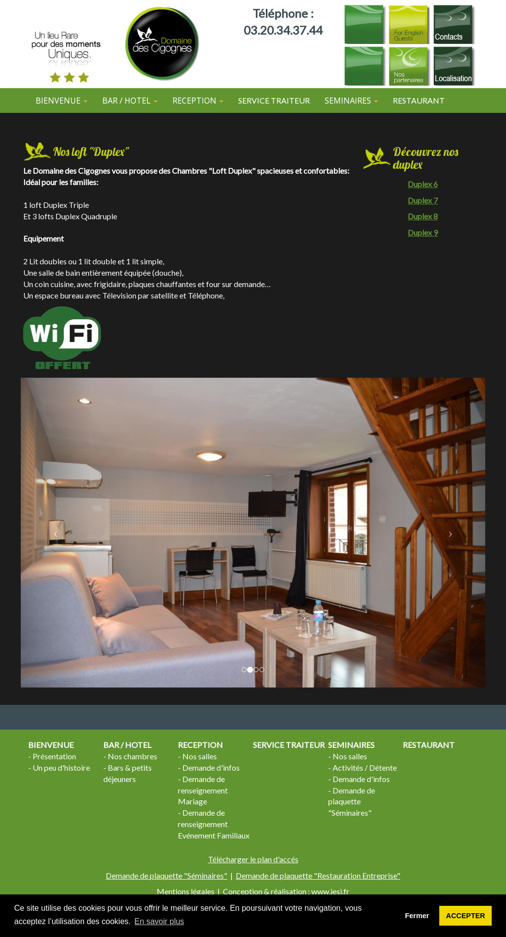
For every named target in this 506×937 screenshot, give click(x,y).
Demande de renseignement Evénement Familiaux (214, 824)
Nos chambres (132, 756)
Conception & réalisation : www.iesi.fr (286, 891)
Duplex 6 (423, 184)
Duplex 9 (423, 232)
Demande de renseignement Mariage (203, 790)
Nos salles (199, 756)
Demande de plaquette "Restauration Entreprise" (318, 875)
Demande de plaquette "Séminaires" (351, 802)
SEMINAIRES (351, 744)
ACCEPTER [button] (465, 916)
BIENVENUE (51, 744)
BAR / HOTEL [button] (130, 100)
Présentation (54, 756)
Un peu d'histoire (61, 767)
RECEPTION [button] (197, 100)
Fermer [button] (417, 916)
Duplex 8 (423, 216)
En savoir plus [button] (159, 921)
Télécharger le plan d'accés (253, 859)
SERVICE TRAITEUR (274, 100)
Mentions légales (185, 891)
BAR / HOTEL (127, 744)
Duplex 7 (423, 200)
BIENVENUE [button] (61, 100)
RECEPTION (200, 744)
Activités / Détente (365, 767)
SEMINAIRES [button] (351, 100)
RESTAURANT (419, 100)
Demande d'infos (211, 767)
